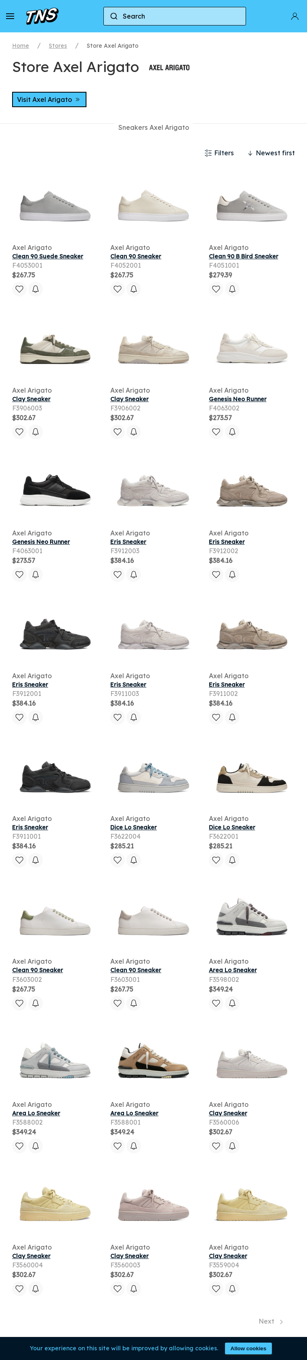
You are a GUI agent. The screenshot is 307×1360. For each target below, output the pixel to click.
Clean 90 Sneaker (135, 256)
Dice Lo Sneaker (133, 827)
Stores (58, 45)
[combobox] (174, 16)
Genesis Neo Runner (238, 399)
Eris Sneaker (128, 542)
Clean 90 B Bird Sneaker (243, 256)
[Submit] (113, 16)
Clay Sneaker (31, 399)
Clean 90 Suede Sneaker (47, 256)
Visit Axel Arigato (49, 99)
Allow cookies (249, 1348)
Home (20, 45)
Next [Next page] (271, 1321)
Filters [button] (219, 153)
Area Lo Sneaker (233, 970)
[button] (10, 16)
